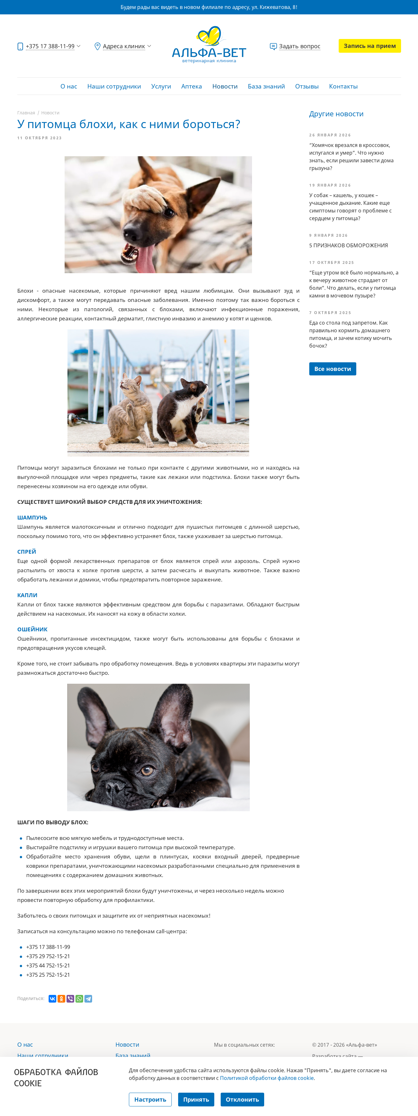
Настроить (150, 1099)
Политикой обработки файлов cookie (267, 1077)
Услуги (161, 86)
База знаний (266, 86)
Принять (196, 1099)
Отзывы (307, 86)
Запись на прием (370, 46)
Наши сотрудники (114, 86)
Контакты (343, 86)
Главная (26, 113)
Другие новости (336, 113)
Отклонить (242, 1099)
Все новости (332, 369)
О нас (68, 86)
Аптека (191, 86)
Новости (225, 86)
